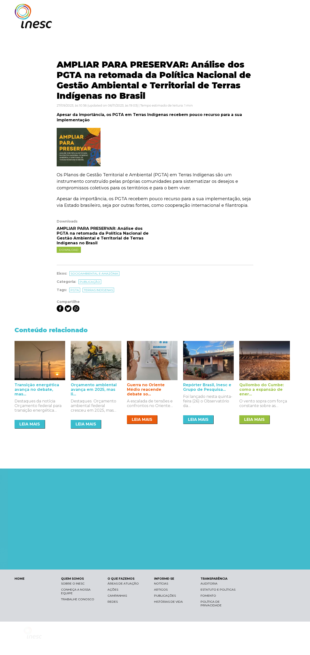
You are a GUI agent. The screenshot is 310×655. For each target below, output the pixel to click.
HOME (19, 578)
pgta (74, 290)
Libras (211, 8)
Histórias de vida (168, 601)
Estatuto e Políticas (218, 589)
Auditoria (209, 583)
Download (68, 250)
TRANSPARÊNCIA (274, 23)
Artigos (161, 589)
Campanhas (117, 595)
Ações (113, 589)
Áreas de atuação (123, 583)
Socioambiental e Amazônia (94, 273)
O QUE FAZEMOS (207, 23)
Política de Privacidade (211, 603)
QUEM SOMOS (172, 23)
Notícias (161, 583)
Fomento (208, 595)
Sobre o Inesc (73, 583)
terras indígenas (98, 290)
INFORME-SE (241, 23)
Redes (113, 601)
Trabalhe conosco (77, 599)
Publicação (90, 282)
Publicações (165, 595)
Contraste (234, 8)
